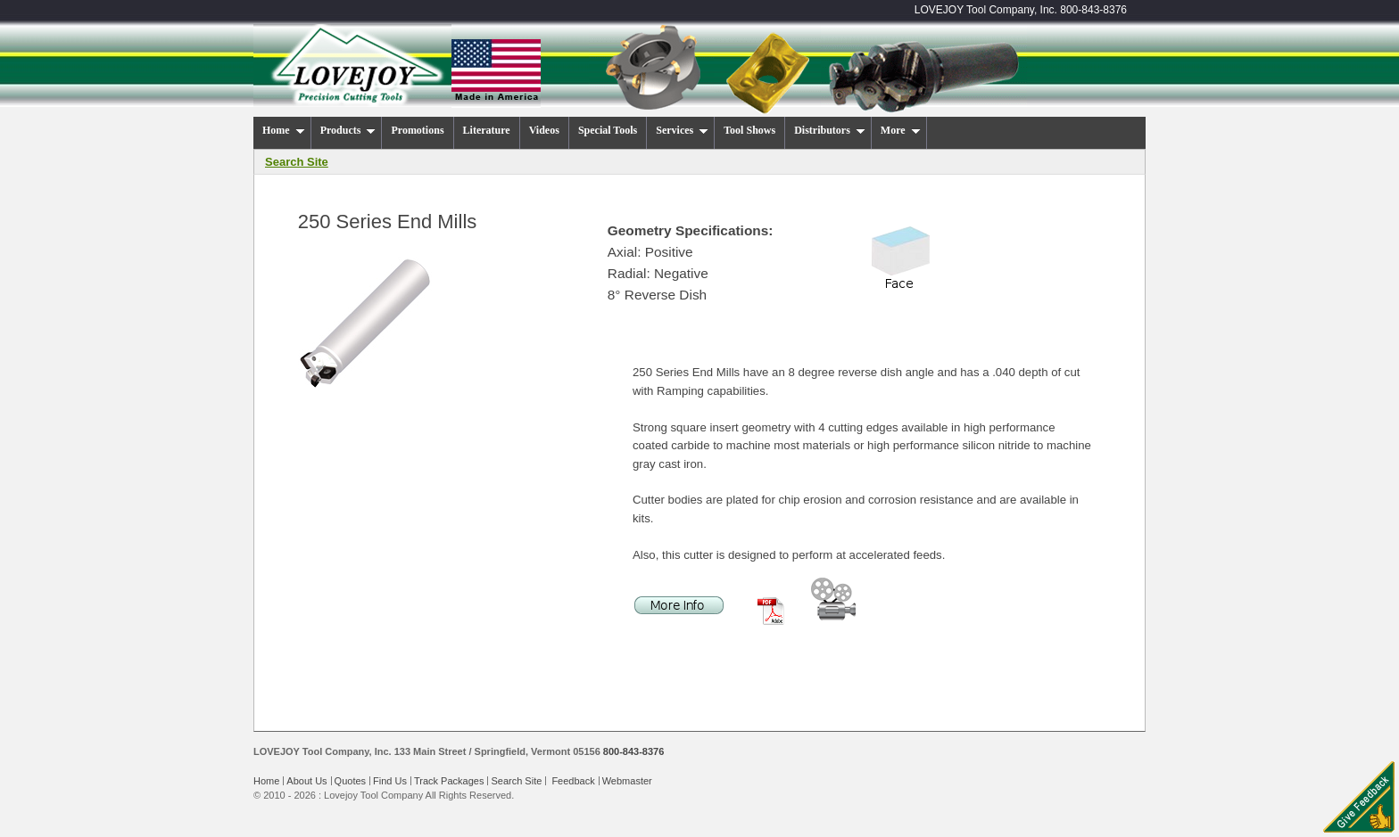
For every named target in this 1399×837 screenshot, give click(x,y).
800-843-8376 (1093, 10)
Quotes (350, 780)
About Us (306, 780)
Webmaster (627, 780)
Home (266, 780)
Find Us (390, 780)
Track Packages (449, 780)
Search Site (516, 780)
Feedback (572, 780)
